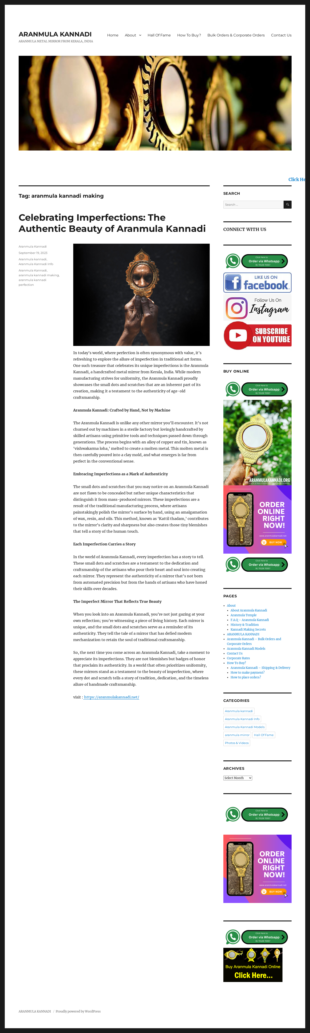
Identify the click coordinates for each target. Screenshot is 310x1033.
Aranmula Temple (244, 615)
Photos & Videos (237, 743)
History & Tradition (245, 625)
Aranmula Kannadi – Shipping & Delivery (260, 668)
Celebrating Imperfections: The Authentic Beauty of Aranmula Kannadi (112, 223)
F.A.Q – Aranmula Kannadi (250, 620)
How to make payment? (248, 673)
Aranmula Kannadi (33, 246)
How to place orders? (246, 677)
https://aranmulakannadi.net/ (111, 697)
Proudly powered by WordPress (78, 1011)
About (130, 35)
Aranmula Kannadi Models (246, 649)
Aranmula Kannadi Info (36, 264)
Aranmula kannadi (33, 259)
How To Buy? (189, 35)
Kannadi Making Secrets (248, 630)
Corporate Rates (238, 658)
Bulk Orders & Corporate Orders (236, 35)
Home (112, 35)
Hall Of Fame (159, 35)
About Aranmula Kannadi (249, 610)
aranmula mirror (237, 735)
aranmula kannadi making (39, 275)
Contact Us (281, 35)
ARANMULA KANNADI (55, 34)
